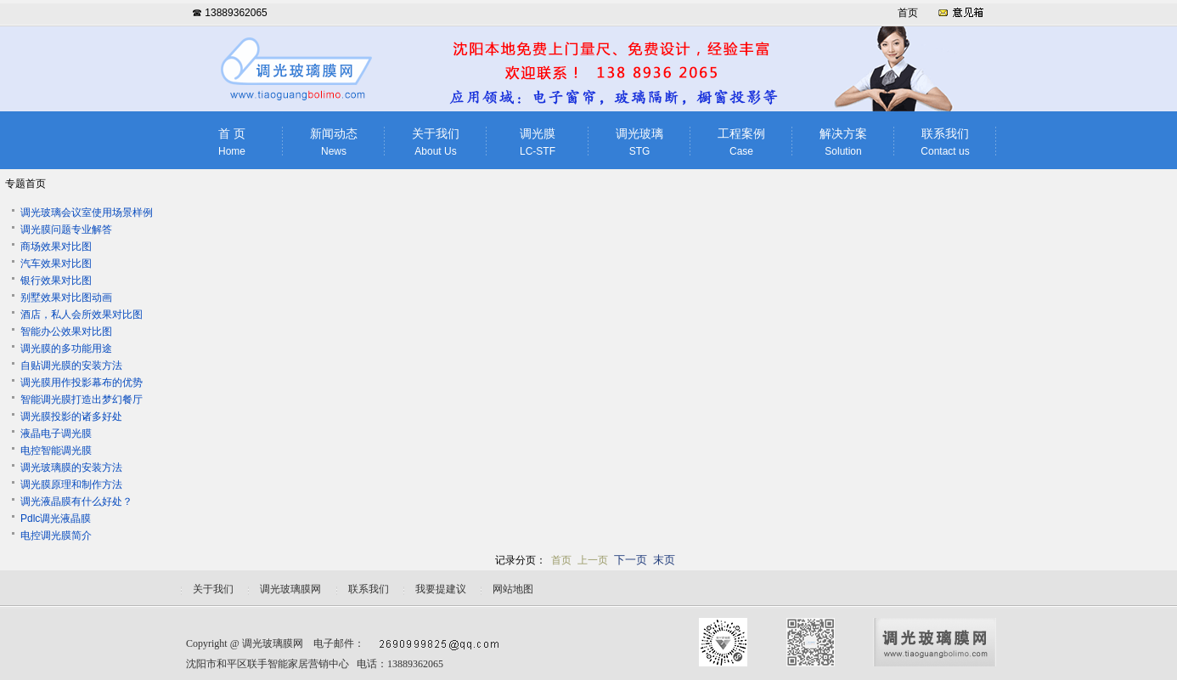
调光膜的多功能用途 (66, 348)
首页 (908, 13)
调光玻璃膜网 (272, 643)
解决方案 (843, 142)
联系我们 (945, 142)
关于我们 (436, 142)
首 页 (232, 142)
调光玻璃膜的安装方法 (71, 467)
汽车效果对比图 (56, 263)
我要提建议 (440, 589)
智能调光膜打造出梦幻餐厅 (81, 399)
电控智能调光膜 (56, 450)
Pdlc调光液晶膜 (55, 518)
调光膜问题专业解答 (66, 229)
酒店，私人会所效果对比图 (81, 314)
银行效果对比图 (56, 280)
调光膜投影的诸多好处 (71, 416)
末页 (664, 559)
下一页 (630, 559)
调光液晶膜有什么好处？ (76, 501)
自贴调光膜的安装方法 (71, 365)
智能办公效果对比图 (66, 331)
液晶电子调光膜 (56, 433)
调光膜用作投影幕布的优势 (81, 382)
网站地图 (513, 589)
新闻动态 (334, 142)
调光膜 (537, 142)
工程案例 (741, 142)
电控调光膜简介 (56, 535)
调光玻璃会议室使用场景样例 (86, 212)
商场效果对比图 (56, 246)
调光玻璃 (639, 142)
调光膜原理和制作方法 (71, 484)
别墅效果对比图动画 (66, 297)
